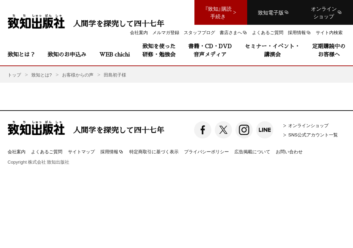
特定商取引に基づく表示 (154, 151)
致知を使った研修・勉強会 (158, 50)
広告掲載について (252, 151)
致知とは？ (21, 54)
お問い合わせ (289, 151)
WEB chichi (114, 54)
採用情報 (112, 152)
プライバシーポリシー (206, 151)
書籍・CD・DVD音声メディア (210, 50)
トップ (14, 74)
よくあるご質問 (46, 151)
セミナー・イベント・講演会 (272, 50)
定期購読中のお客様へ (328, 50)
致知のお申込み (67, 54)
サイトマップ (81, 151)
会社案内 (17, 151)
